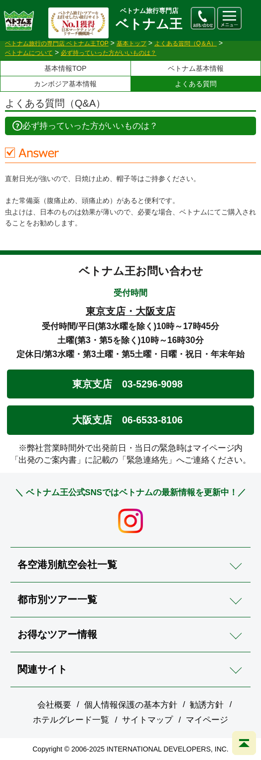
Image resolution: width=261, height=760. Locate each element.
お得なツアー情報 (57, 634)
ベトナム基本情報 (196, 68)
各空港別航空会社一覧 (67, 564)
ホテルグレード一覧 (71, 720)
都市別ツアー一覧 (57, 599)
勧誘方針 (207, 705)
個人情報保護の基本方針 (130, 705)
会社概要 (54, 705)
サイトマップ (147, 720)
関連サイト (42, 669)
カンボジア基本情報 (65, 84)
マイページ (207, 720)
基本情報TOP (65, 68)
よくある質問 (196, 84)
